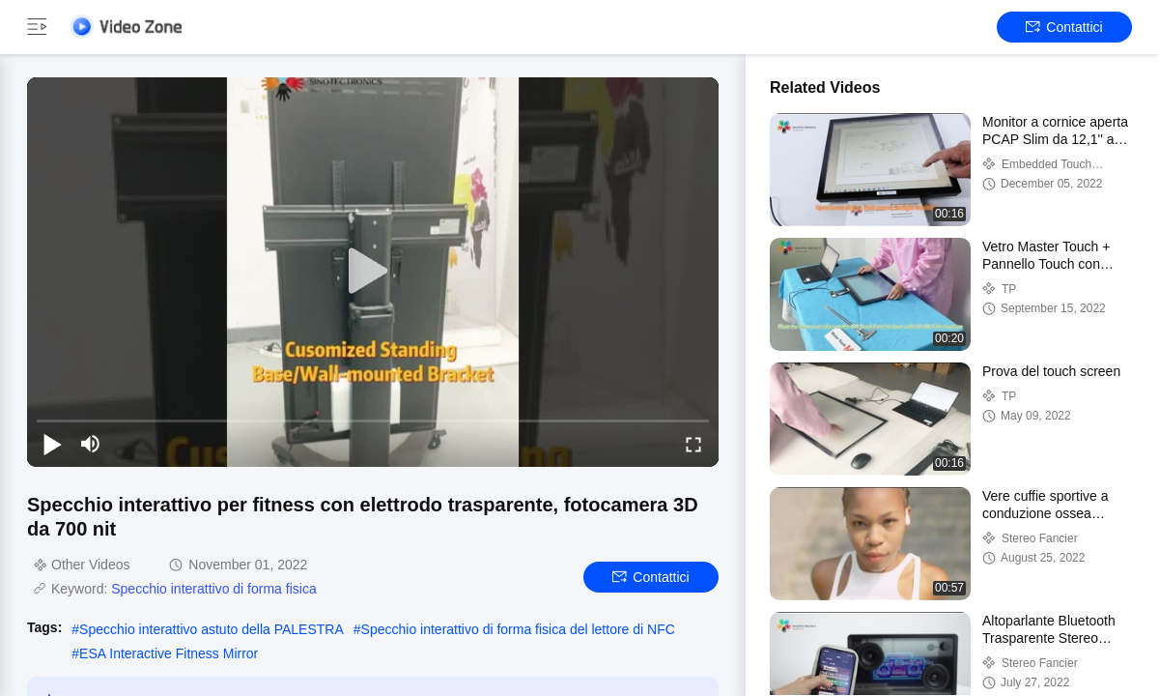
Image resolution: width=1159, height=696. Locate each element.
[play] (373, 271)
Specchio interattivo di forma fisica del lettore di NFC (518, 629)
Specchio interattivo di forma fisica (213, 588)
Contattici (1064, 27)
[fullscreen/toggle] (693, 443)
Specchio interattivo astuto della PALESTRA (211, 629)
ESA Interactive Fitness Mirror (168, 653)
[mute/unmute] (90, 443)
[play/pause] (52, 443)
